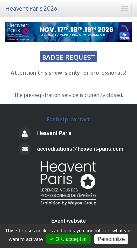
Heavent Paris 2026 (31, 8)
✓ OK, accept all (69, 239)
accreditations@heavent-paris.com (80, 149)
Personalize (111, 239)
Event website (68, 221)
